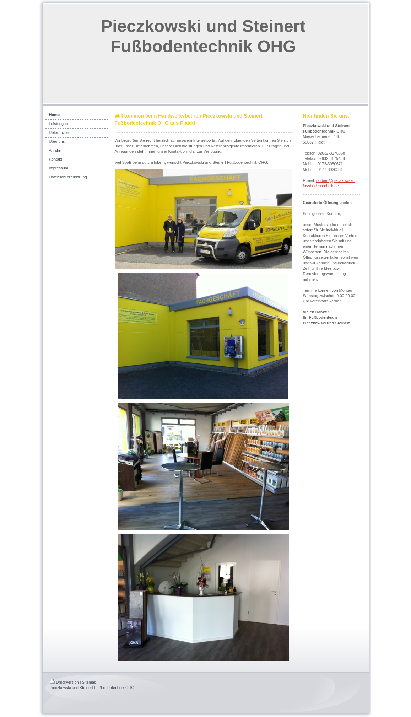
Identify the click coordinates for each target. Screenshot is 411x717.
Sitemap (89, 682)
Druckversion (64, 682)
